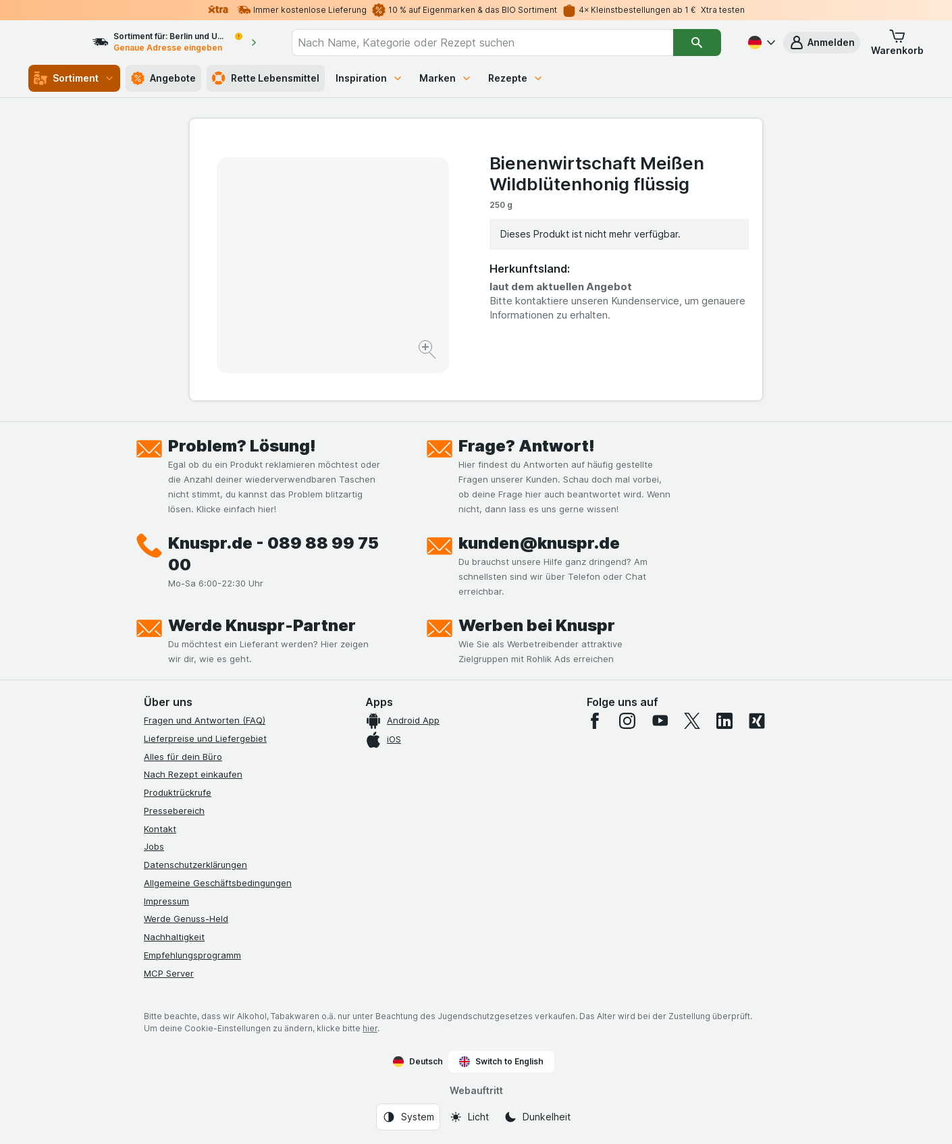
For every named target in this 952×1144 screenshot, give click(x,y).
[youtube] (660, 721)
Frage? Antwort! (526, 446)
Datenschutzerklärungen (195, 864)
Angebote (163, 78)
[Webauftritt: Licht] (469, 1117)
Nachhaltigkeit (174, 936)
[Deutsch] (760, 42)
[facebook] (595, 721)
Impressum (166, 901)
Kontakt (160, 828)
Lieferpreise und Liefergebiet (205, 738)
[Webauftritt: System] (408, 1117)
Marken (445, 78)
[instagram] (627, 721)
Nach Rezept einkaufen (193, 774)
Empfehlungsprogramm (192, 955)
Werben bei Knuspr (536, 625)
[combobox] (494, 42)
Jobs (154, 846)
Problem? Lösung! (242, 446)
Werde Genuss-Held (186, 918)
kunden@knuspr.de (539, 543)
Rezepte (516, 78)
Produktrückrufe (177, 792)
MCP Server (169, 973)
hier (370, 1028)
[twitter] (692, 721)
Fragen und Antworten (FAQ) (204, 720)
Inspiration (369, 78)
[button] (821, 42)
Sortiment (74, 78)
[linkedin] (724, 721)
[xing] (757, 721)
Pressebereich (174, 810)
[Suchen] (697, 42)
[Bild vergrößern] (428, 351)
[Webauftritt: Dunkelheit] (537, 1117)
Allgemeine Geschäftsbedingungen (218, 882)
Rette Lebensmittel (265, 78)
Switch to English (501, 1061)
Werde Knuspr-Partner (262, 625)
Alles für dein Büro (183, 756)
